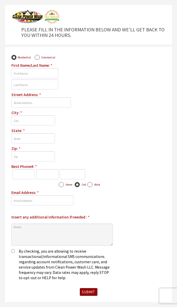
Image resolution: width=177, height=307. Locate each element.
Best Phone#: (24, 166)
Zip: (16, 148)
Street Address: (26, 94)
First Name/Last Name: (31, 65)
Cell (84, 184)
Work (97, 184)
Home (69, 184)
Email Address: (25, 192)
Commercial (48, 57)
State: (18, 130)
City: (16, 112)
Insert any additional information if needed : (50, 217)
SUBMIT (88, 291)
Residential (24, 57)
